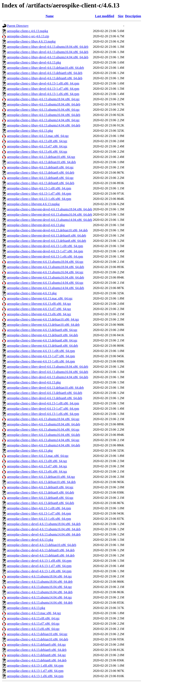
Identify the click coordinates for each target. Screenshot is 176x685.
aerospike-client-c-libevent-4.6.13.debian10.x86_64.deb (43, 324)
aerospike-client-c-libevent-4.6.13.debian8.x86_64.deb (42, 345)
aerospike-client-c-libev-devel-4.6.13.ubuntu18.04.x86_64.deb (47, 366)
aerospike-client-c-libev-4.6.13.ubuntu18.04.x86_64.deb (43, 424)
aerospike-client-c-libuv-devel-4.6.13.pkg (34, 62)
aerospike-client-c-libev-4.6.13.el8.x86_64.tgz (37, 461)
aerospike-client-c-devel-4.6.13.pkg (30, 539)
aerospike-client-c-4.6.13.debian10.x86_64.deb (37, 639)
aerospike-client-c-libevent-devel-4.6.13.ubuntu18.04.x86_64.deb (49, 209)
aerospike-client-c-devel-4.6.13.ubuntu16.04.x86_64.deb (44, 529)
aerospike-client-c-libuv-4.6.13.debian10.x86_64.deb (41, 162)
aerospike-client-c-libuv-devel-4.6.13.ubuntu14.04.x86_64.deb (47, 57)
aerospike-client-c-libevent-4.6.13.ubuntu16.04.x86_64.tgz (45, 272)
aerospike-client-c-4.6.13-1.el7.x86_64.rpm (35, 670)
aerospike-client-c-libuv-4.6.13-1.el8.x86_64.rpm (39, 188)
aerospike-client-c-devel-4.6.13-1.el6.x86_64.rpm (39, 571)
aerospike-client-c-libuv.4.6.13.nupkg (31, 41)
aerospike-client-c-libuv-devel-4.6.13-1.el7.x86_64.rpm (43, 88)
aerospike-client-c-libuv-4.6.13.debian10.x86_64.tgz (41, 157)
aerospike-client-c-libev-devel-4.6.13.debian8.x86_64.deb (44, 398)
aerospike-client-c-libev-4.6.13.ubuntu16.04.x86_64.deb (43, 434)
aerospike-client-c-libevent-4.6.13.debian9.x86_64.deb (42, 335)
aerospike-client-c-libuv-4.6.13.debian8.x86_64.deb (40, 183)
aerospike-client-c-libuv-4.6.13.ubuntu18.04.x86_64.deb (43, 104)
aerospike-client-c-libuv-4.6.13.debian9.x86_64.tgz (40, 167)
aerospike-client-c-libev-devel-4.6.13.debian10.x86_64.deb (45, 387)
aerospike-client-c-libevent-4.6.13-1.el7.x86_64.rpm (41, 356)
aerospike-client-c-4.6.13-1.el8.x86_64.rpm (35, 665)
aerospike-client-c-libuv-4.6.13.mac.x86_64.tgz (38, 136)
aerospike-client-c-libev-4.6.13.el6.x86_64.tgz (37, 471)
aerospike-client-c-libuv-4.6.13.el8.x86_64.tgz (37, 141)
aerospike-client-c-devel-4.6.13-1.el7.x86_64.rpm (39, 566)
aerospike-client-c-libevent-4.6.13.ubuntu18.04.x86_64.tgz (45, 261)
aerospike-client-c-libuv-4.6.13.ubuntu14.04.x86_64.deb (43, 125)
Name (50, 16)
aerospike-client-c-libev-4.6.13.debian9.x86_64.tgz (40, 487)
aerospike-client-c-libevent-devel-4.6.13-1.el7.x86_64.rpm (45, 251)
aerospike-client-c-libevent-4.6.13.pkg (32, 293)
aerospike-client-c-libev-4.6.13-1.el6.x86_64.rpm (39, 518)
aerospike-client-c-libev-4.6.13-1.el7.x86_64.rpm (39, 513)
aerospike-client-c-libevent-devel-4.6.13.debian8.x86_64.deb (46, 240)
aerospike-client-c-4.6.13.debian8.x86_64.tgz (36, 655)
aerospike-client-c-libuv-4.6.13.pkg (30, 130)
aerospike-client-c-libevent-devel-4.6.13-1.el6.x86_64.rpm (45, 256)
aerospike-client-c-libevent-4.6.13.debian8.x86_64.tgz (42, 340)
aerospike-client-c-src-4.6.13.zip (28, 36)
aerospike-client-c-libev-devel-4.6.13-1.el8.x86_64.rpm (43, 403)
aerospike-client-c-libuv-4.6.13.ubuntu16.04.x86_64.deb (43, 115)
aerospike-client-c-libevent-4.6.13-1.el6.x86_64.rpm (41, 361)
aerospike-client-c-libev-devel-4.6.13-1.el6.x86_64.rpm (43, 414)
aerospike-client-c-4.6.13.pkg (26, 608)
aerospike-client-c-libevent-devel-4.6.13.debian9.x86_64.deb (46, 235)
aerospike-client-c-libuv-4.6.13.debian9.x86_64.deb (40, 172)
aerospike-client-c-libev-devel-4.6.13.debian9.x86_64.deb (44, 393)
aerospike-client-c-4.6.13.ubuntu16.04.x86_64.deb (39, 592)
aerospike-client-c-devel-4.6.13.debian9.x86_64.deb (41, 550)
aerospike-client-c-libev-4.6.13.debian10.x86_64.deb (41, 482)
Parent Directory (18, 25)
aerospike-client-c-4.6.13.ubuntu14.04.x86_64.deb (39, 602)
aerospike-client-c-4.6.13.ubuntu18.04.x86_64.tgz (39, 576)
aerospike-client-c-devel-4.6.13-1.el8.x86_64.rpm (39, 560)
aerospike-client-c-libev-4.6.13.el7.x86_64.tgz (37, 466)
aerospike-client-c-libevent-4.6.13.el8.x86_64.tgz (39, 303)
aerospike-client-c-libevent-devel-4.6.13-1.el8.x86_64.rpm (45, 246)
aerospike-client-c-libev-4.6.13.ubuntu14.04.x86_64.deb (43, 445)
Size (120, 16)
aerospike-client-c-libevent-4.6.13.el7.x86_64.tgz (39, 309)
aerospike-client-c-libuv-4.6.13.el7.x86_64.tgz (37, 146)
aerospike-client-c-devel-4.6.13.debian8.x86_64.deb (41, 555)
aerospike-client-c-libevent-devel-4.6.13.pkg (36, 225)
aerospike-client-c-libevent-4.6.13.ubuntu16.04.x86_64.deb (45, 277)
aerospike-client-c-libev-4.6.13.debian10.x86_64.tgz (41, 476)
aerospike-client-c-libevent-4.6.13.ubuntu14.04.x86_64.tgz (45, 282)
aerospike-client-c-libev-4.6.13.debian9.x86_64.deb (40, 492)
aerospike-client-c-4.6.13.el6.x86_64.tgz (33, 629)
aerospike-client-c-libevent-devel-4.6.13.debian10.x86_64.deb (47, 230)
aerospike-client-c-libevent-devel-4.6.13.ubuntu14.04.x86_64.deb (49, 219)
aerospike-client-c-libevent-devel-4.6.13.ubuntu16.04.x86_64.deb (49, 214)
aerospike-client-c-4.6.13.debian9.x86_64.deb (37, 650)
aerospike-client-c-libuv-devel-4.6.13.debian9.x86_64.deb (44, 73)
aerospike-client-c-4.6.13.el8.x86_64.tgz (33, 618)
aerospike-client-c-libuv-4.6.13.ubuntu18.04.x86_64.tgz (43, 99)
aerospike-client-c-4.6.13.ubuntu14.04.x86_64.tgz (39, 597)
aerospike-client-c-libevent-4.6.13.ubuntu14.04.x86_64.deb (45, 288)
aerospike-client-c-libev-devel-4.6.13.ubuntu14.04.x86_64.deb (47, 377)
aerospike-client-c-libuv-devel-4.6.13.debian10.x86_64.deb (45, 67)
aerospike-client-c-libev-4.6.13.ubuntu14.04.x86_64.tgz (43, 440)
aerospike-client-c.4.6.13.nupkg (27, 31)
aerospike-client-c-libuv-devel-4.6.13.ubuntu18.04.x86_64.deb (47, 46)
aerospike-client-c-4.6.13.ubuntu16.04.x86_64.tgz (39, 587)
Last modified (104, 16)
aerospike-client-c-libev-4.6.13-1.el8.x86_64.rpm (39, 508)
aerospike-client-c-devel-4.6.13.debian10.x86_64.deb (41, 545)
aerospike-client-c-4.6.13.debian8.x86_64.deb (37, 660)
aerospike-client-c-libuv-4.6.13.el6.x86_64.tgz (37, 151)
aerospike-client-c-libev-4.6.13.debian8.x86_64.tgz (40, 497)
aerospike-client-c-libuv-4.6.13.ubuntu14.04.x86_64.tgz (43, 120)
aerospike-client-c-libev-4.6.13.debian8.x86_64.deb (40, 503)
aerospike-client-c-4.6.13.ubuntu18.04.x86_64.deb (39, 581)
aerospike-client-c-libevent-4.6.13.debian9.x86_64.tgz (42, 330)
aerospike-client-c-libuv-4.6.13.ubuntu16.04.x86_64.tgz (43, 109)
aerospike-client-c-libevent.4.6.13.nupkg (33, 204)
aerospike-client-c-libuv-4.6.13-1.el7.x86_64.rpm (39, 193)
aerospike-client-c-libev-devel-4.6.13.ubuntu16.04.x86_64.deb (47, 372)
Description (133, 16)
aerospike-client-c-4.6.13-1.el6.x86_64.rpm (35, 676)
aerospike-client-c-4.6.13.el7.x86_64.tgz (33, 623)
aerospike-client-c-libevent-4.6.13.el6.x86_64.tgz (39, 314)
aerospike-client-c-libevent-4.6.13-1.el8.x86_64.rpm (41, 351)
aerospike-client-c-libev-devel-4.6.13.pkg (34, 382)
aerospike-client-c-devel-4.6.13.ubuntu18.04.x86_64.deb (44, 524)
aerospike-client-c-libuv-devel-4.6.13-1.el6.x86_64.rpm (43, 94)
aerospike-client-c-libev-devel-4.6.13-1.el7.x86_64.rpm (43, 408)
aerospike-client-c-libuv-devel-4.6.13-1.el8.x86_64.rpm (43, 83)
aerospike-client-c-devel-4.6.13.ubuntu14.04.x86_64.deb (44, 534)
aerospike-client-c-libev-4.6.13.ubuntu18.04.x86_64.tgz (43, 419)
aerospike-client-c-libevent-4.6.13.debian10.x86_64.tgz (43, 319)
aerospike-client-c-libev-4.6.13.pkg (30, 450)
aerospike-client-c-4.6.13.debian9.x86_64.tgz (36, 644)
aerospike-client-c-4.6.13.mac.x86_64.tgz (34, 613)
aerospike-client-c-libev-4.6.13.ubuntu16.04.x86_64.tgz (43, 429)
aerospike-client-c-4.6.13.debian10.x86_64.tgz (37, 634)
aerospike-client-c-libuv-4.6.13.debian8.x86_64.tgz (40, 178)
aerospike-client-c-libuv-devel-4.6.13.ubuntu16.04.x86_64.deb (47, 52)
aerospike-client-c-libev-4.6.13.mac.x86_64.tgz (37, 455)
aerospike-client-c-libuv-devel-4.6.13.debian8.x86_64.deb (44, 78)
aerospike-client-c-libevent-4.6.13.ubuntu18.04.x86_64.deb (45, 267)
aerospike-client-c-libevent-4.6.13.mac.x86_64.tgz (39, 298)
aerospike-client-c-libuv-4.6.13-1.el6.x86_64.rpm (39, 198)
